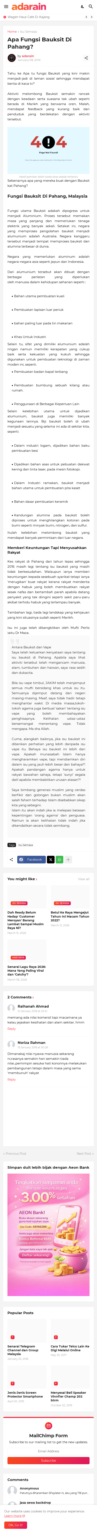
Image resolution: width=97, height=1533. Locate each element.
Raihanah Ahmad (33, 1006)
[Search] (91, 6)
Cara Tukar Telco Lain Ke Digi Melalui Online (70, 1348)
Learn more (13, 1516)
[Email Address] (48, 1451)
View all (84, 879)
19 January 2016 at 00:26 (33, 1047)
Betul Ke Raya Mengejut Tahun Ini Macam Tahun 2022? (70, 916)
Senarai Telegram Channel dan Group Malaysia (22, 1350)
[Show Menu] (6, 6)
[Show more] (68, 859)
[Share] (86, 58)
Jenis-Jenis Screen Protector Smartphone (25, 1394)
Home (12, 32)
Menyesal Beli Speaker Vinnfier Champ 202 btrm (68, 1396)
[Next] (92, 17)
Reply (11, 1029)
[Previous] (86, 17)
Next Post (84, 1154)
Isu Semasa (28, 32)
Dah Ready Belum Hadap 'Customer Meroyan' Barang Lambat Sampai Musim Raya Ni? (25, 920)
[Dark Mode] (83, 6)
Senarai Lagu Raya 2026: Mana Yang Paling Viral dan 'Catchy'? (26, 970)
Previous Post (16, 1154)
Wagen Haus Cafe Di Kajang (29, 17)
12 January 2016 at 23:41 (32, 1011)
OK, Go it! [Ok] (16, 1525)
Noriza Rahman (31, 1043)
